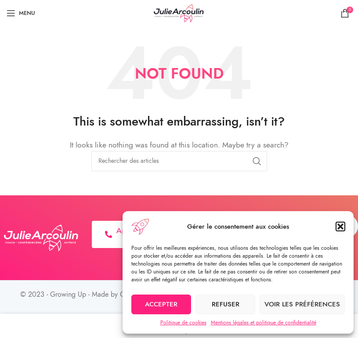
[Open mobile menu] (21, 13)
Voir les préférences (302, 304)
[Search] (179, 161)
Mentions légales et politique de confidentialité (263, 322)
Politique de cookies (183, 322)
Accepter (161, 304)
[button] (340, 226)
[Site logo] (179, 13)
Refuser (225, 304)
